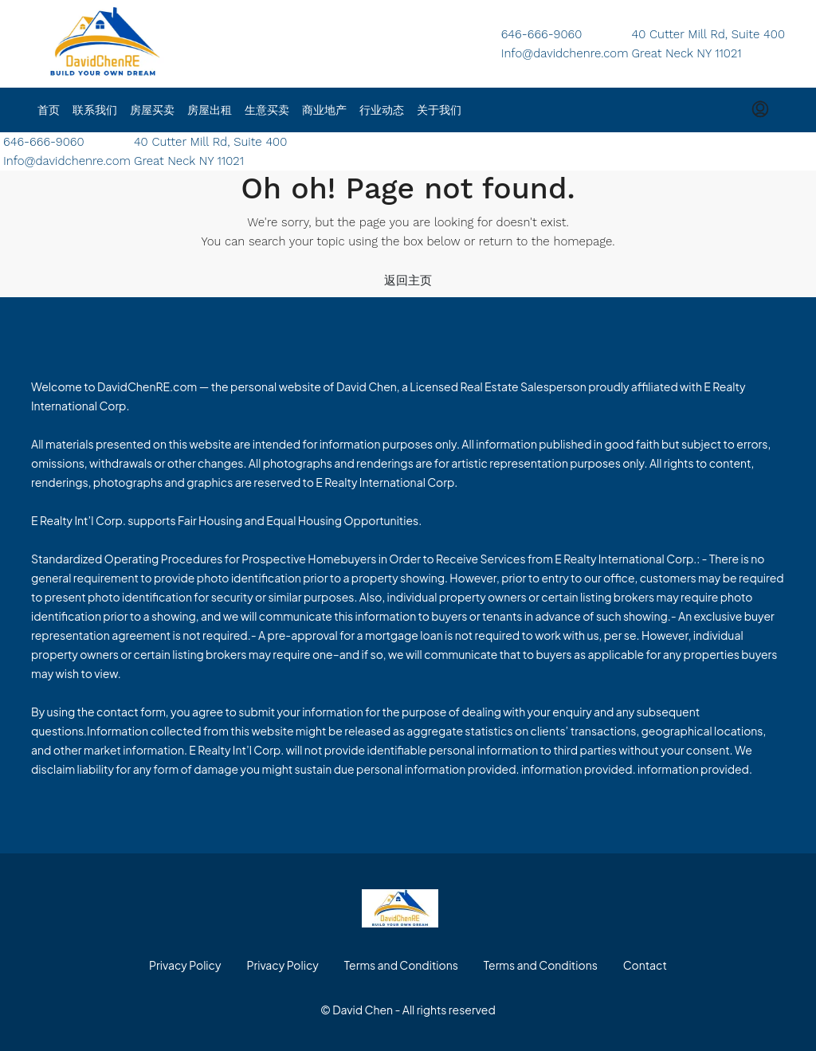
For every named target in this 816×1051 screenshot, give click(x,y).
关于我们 (439, 110)
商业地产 (324, 110)
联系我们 (95, 110)
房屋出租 (209, 110)
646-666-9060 (542, 34)
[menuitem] (760, 110)
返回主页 (408, 280)
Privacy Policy (185, 965)
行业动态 (381, 110)
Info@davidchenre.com (565, 53)
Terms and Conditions (401, 965)
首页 (48, 110)
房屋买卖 (152, 110)
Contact (645, 965)
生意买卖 (267, 110)
